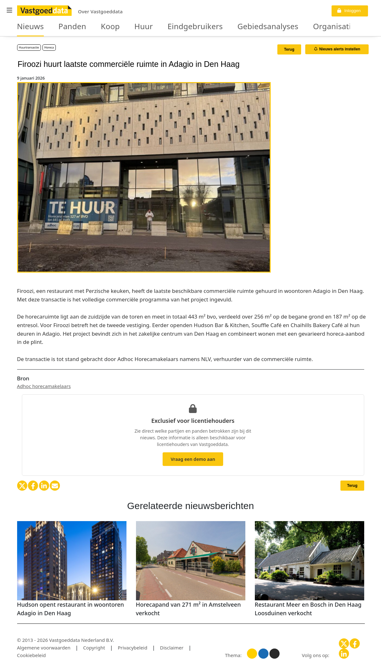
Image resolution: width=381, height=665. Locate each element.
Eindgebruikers (170, 27)
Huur (126, 27)
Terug (289, 49)
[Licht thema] (252, 654)
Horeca (49, 47)
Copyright (94, 647)
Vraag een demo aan (193, 459)
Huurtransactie (29, 47)
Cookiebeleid (31, 655)
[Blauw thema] (263, 654)
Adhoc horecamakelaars (44, 386)
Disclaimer (172, 647)
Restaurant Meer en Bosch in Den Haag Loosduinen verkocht (308, 609)
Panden (64, 27)
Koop (96, 27)
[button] (9, 10)
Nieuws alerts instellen (337, 49)
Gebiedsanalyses (231, 27)
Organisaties (287, 27)
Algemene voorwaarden (44, 647)
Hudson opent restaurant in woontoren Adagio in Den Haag (70, 609)
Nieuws (27, 27)
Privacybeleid (132, 647)
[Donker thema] (274, 654)
